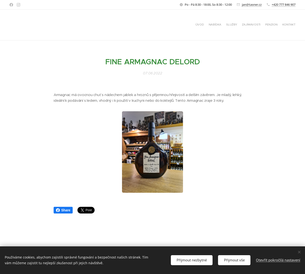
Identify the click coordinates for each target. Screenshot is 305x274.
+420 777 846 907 (283, 4)
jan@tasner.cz (252, 4)
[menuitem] (272, 25)
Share (63, 210)
